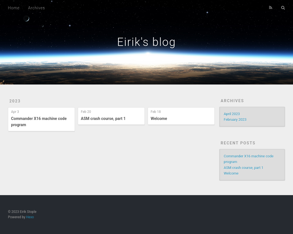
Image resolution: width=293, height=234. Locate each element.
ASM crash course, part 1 (103, 118)
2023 (15, 101)
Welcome (159, 118)
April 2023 (232, 114)
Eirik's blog (146, 42)
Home (13, 8)
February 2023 (235, 119)
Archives (36, 8)
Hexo (30, 217)
